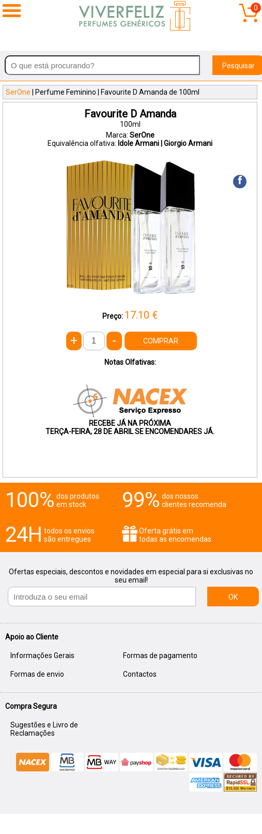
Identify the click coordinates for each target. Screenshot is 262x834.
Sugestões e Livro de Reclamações (44, 729)
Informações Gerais (42, 655)
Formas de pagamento (160, 655)
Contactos (140, 674)
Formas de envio (37, 674)
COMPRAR (160, 341)
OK (233, 597)
